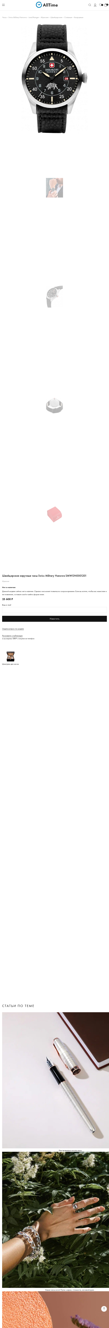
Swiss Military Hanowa (18, 17)
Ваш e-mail (6, 605)
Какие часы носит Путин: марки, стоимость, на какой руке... (70, 1290)
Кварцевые (78, 17)
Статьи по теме (18, 1006)
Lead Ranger (34, 17)
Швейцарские (56, 17)
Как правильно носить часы (70, 1150)
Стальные (68, 17)
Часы (4, 17)
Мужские (45, 17)
